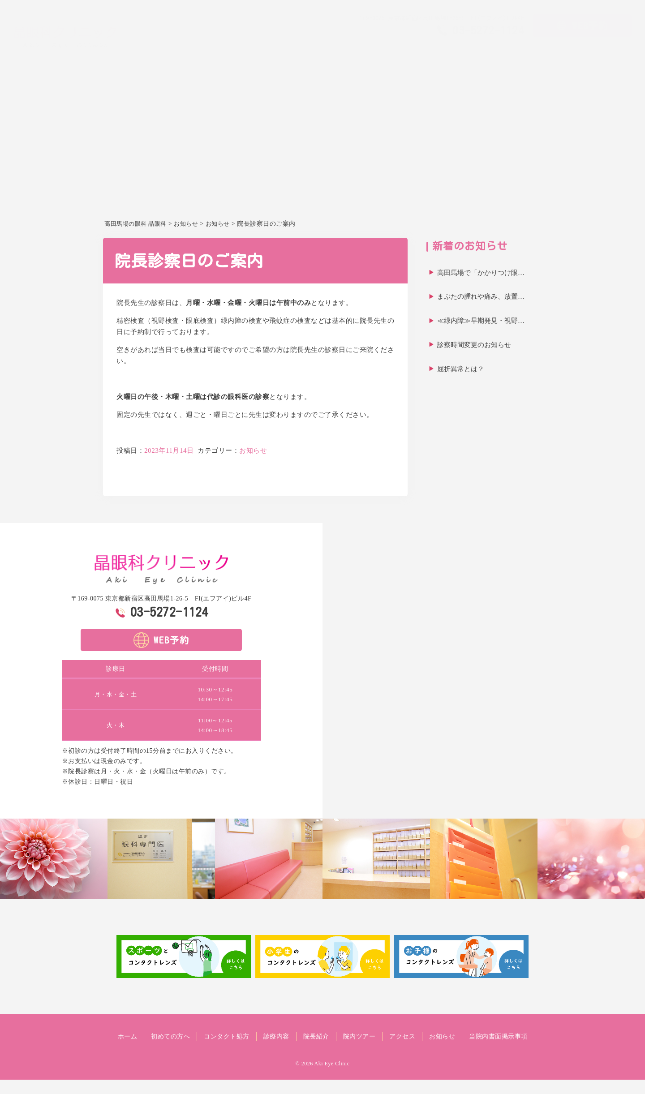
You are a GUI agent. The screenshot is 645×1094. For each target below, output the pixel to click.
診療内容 (468, 56)
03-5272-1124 (169, 611)
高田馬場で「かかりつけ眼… (481, 272)
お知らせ (617, 56)
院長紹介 (504, 56)
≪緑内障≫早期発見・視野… (481, 320)
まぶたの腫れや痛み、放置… (481, 296)
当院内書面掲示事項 (322, 1050)
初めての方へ (369, 56)
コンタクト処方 (422, 56)
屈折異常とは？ (460, 369)
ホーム (330, 56)
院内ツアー (543, 56)
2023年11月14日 (169, 450)
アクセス (582, 56)
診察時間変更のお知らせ (474, 344)
